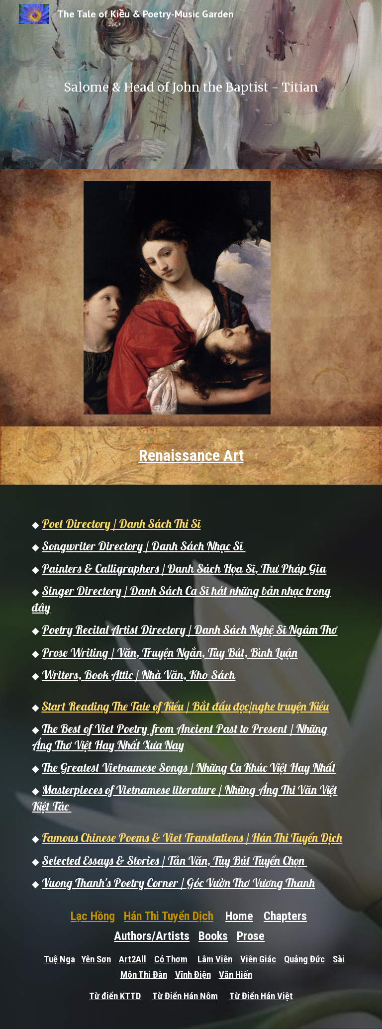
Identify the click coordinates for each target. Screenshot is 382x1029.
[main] (191, 84)
